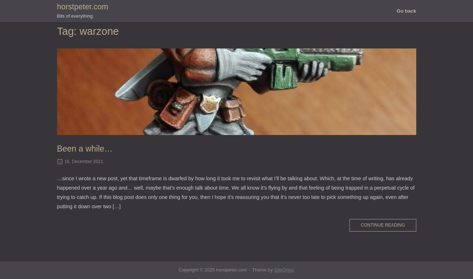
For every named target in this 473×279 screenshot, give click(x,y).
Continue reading (383, 225)
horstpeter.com (82, 6)
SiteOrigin (284, 270)
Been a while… (85, 148)
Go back (406, 11)
